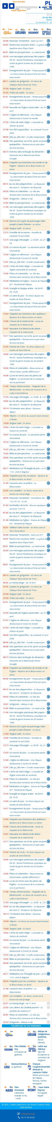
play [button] (5, 6)
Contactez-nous (28, 1114)
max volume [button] (50, 7)
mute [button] (41, 7)
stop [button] (11, 6)
